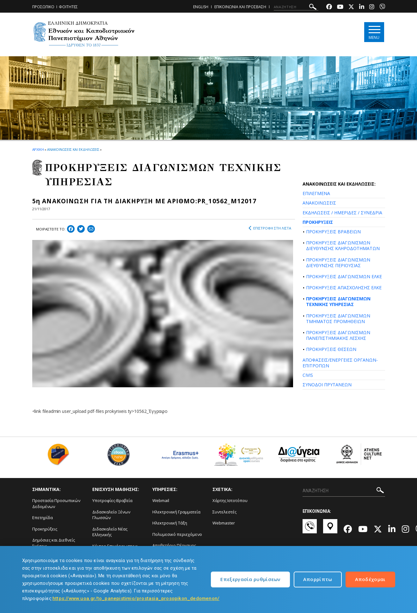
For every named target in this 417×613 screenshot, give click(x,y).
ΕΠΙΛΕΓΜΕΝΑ (316, 193)
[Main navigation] (374, 32)
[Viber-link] (382, 7)
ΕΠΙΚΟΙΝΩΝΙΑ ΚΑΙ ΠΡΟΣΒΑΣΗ (240, 6)
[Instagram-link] (371, 7)
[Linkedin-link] (361, 7)
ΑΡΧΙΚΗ (38, 149)
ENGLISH (200, 6)
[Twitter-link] (351, 7)
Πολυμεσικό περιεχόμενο (177, 534)
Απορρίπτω (317, 579)
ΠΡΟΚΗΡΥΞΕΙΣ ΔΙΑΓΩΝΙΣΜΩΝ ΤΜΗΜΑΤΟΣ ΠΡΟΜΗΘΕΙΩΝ (338, 318)
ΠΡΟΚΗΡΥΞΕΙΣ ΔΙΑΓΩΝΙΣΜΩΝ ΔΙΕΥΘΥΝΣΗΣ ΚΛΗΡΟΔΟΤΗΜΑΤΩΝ (343, 245)
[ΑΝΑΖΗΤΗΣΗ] (296, 6)
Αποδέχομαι (370, 579)
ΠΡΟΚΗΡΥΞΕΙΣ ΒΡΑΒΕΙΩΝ (333, 232)
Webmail (160, 500)
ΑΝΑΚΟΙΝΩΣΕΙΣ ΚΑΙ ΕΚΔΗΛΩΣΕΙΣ (73, 149)
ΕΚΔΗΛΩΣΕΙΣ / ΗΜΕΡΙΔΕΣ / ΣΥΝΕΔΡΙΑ (342, 213)
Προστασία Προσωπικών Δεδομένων (56, 503)
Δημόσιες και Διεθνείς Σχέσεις (53, 543)
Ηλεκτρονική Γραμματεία (176, 512)
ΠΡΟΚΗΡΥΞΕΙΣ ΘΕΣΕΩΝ (331, 349)
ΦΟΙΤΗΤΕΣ (68, 6)
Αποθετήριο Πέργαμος (174, 545)
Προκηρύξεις (44, 529)
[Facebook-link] (329, 7)
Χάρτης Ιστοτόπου (230, 500)
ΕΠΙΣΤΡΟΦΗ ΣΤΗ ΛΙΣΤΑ (269, 228)
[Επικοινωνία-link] (310, 529)
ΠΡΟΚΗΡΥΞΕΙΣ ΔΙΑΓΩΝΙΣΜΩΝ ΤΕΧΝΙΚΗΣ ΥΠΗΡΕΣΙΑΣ (338, 301)
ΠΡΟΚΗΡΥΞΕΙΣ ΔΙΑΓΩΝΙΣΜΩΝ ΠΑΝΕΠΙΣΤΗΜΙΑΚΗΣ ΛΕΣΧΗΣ (338, 335)
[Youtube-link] (340, 7)
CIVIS (308, 375)
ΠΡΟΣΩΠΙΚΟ (43, 6)
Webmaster (223, 523)
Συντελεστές (224, 512)
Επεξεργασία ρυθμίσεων (250, 579)
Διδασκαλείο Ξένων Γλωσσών (111, 515)
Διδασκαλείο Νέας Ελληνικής (109, 532)
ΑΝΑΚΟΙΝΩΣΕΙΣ (319, 203)
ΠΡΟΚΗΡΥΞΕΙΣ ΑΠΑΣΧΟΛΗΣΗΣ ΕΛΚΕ (344, 288)
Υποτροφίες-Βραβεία (112, 500)
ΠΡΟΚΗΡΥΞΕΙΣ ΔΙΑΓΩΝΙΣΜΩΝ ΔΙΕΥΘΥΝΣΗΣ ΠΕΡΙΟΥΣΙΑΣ (338, 262)
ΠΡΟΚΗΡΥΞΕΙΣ (318, 222)
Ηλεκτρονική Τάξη (169, 523)
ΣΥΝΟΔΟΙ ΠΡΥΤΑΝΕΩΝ (327, 385)
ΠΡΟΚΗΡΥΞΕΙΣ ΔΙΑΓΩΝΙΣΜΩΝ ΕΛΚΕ (344, 276)
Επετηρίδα (42, 517)
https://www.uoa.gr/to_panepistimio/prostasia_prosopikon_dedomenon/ (135, 598)
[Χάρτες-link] (330, 529)
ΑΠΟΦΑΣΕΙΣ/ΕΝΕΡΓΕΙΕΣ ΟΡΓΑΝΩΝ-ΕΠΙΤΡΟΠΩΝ (340, 363)
